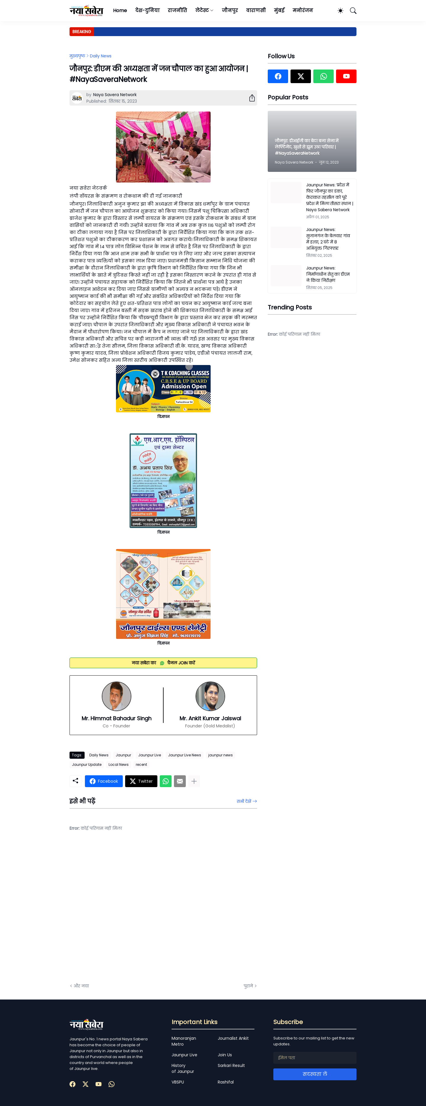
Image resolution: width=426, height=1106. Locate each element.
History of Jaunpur (183, 1068)
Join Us (225, 1055)
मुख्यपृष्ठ (77, 56)
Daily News (101, 56)
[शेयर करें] (250, 98)
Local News (119, 764)
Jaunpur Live (149, 755)
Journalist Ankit (233, 1038)
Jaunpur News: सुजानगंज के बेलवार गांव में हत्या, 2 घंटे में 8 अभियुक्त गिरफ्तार (328, 239)
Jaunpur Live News (184, 755)
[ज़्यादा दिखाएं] (194, 781)
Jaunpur (123, 755)
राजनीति (177, 10)
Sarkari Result (231, 1065)
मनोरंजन (303, 10)
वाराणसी (256, 10)
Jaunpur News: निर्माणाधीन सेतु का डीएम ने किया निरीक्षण (328, 274)
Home (120, 10)
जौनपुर (230, 10)
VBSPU (178, 1082)
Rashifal (226, 1082)
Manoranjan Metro (184, 1041)
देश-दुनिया (147, 10)
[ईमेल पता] (314, 1058)
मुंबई (279, 10)
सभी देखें (244, 801)
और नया (81, 986)
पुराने (248, 986)
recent (141, 764)
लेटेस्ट (202, 10)
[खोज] (350, 11)
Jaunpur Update (86, 764)
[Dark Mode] (337, 11)
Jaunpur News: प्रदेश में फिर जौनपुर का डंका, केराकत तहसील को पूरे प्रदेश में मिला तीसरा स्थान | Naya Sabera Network (329, 197)
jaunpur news (220, 755)
